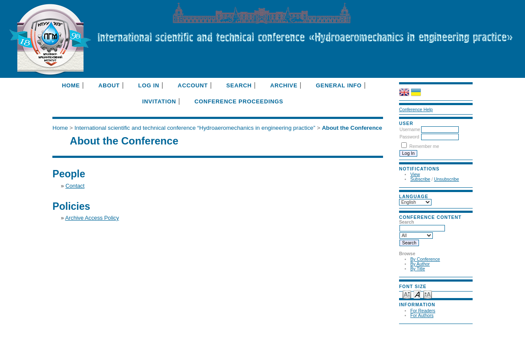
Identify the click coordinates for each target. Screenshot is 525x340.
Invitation (159, 101)
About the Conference (352, 128)
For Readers (422, 310)
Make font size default (417, 294)
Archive (283, 85)
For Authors (422, 315)
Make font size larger (427, 294)
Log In (148, 85)
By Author (420, 264)
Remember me (424, 146)
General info (339, 85)
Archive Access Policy (92, 218)
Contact (74, 186)
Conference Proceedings (238, 101)
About (108, 85)
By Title (417, 268)
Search (239, 85)
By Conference (425, 259)
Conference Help (416, 109)
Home (71, 85)
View (415, 174)
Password (409, 137)
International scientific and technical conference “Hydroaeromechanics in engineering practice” (194, 128)
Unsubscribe (446, 179)
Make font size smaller (407, 294)
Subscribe (420, 179)
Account (193, 85)
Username (409, 129)
